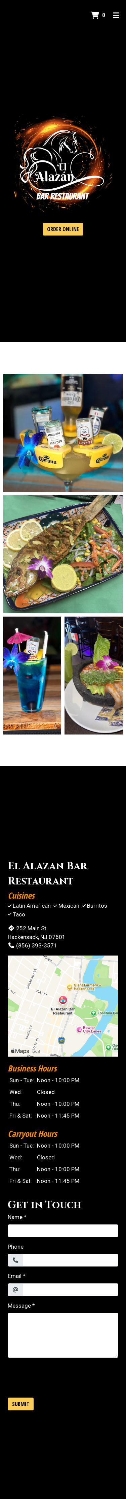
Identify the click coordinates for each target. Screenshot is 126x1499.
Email (15, 1276)
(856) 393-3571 (32, 945)
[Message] (63, 1335)
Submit (20, 1404)
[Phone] (70, 1260)
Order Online (63, 229)
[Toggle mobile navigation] (116, 15)
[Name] (63, 1230)
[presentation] (59, 1376)
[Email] (70, 1289)
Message (19, 1305)
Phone (16, 1246)
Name (15, 1217)
